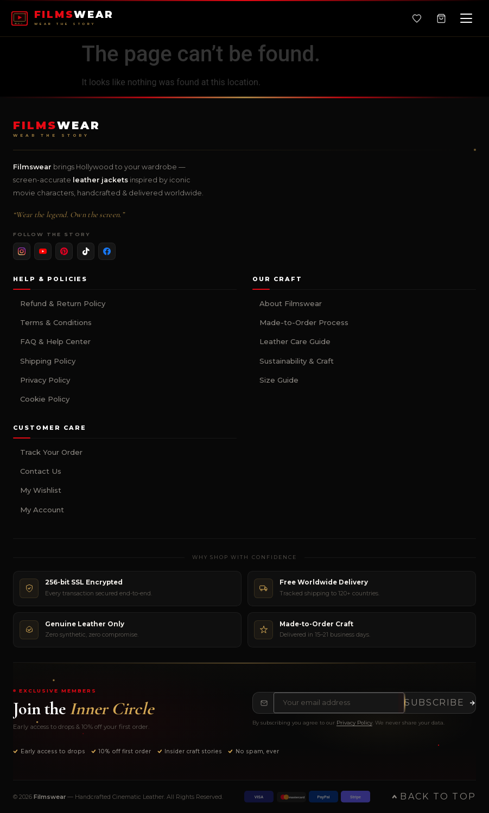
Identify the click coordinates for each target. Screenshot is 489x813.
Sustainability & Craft (296, 361)
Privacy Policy (45, 380)
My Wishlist (40, 490)
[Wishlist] (417, 18)
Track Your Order (51, 452)
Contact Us (40, 471)
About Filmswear (290, 303)
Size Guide (279, 380)
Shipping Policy (47, 361)
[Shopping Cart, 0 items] (441, 18)
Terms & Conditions (56, 322)
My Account (42, 509)
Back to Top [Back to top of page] (434, 796)
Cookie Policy (44, 399)
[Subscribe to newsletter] (439, 703)
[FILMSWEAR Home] (62, 18)
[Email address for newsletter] (339, 703)
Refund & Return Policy (62, 303)
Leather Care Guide (295, 341)
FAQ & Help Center (55, 341)
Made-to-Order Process (303, 322)
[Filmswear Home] (56, 129)
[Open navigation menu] (466, 18)
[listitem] (21, 251)
